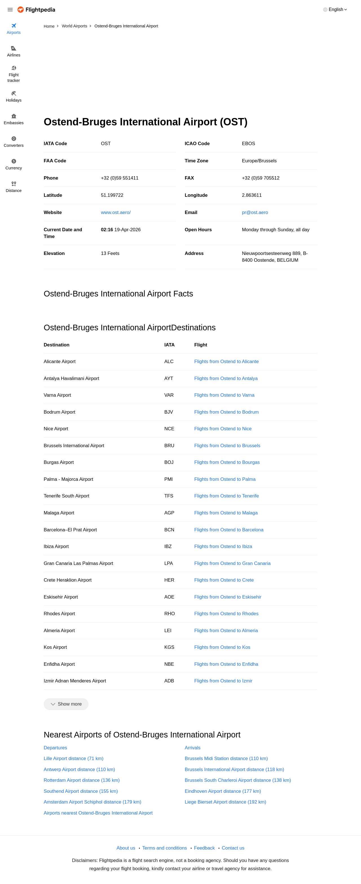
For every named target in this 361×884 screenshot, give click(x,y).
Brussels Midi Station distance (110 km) (226, 758)
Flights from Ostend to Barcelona (228, 529)
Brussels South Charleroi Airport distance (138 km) (238, 780)
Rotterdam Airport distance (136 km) (82, 780)
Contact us (233, 848)
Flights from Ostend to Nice (223, 428)
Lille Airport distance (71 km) (74, 758)
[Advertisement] (180, 73)
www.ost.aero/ (116, 212)
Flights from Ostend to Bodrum (226, 412)
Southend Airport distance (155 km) (81, 791)
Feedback (204, 848)
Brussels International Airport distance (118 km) (234, 769)
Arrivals (193, 747)
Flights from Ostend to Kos (222, 647)
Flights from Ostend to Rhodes (226, 613)
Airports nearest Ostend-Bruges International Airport (98, 813)
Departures (55, 747)
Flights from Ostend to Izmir (223, 681)
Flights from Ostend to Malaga (226, 513)
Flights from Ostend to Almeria (226, 630)
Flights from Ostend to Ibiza (223, 546)
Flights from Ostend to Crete (224, 580)
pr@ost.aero (255, 212)
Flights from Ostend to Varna (224, 395)
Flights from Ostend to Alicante (226, 361)
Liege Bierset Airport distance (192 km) (225, 802)
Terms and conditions (164, 848)
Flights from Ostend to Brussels (227, 445)
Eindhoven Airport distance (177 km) (223, 791)
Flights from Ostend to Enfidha (226, 664)
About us (125, 848)
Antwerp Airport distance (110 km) (79, 769)
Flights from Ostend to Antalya (226, 378)
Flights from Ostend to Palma (225, 479)
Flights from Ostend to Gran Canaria (232, 563)
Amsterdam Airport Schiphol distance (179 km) (92, 802)
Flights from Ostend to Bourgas (227, 462)
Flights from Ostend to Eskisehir (227, 597)
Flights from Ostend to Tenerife (226, 496)
